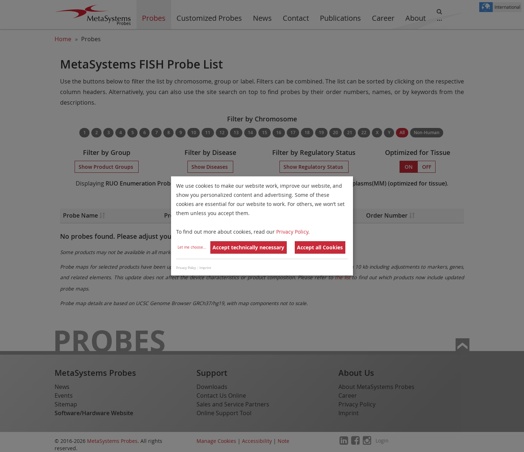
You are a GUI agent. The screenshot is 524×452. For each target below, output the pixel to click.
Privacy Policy (292, 231)
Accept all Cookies (320, 247)
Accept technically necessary (248, 247)
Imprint (205, 268)
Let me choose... (192, 247)
